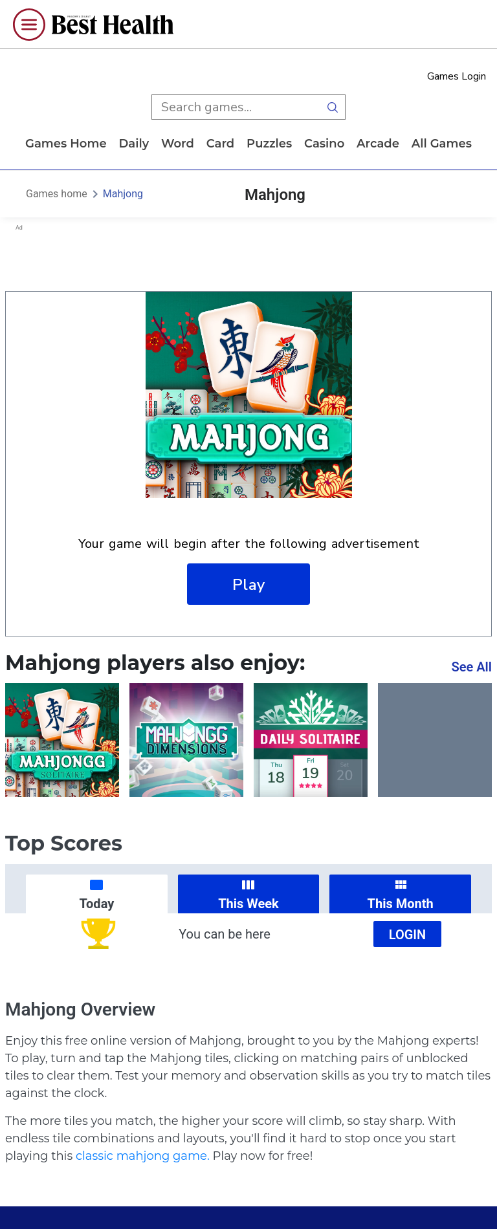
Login (407, 934)
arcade (378, 143)
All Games (442, 143)
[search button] (333, 107)
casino (324, 143)
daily (133, 143)
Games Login (456, 76)
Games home (66, 143)
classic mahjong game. (143, 1156)
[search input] (235, 107)
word (177, 143)
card (220, 143)
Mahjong (123, 194)
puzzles (269, 143)
